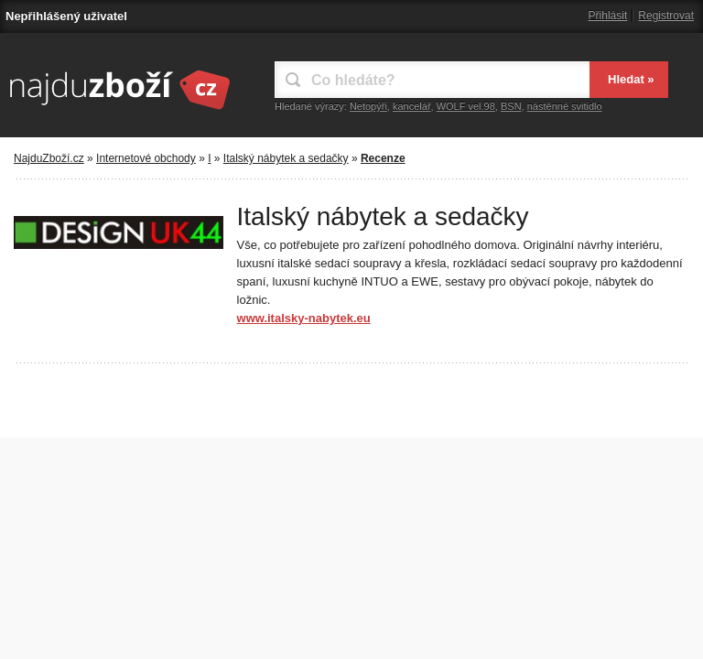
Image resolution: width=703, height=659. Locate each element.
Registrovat (666, 15)
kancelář (412, 106)
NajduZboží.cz (49, 158)
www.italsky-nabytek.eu (304, 318)
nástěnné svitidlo (564, 106)
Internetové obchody (146, 158)
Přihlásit (608, 15)
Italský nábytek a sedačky (286, 158)
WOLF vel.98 (466, 106)
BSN (511, 106)
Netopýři (368, 106)
